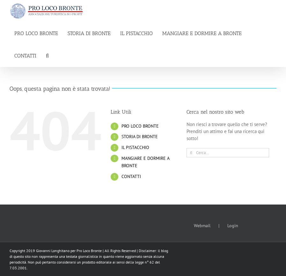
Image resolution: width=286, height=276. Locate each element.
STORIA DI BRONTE (139, 136)
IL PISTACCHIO (135, 147)
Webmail (202, 225)
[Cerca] (191, 152)
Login (232, 225)
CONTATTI (131, 176)
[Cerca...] (228, 152)
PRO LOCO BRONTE (140, 126)
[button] (47, 56)
